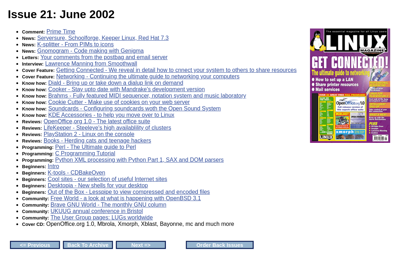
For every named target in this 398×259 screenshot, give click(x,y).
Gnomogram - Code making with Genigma (90, 51)
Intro (53, 166)
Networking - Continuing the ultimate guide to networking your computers (148, 76)
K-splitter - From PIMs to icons (75, 44)
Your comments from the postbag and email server (104, 57)
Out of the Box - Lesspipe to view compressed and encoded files (129, 192)
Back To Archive (88, 245)
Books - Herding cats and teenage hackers (97, 141)
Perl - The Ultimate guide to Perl (95, 147)
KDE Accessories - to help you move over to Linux (111, 115)
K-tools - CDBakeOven (76, 173)
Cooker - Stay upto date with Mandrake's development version (126, 89)
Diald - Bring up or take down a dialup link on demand (115, 83)
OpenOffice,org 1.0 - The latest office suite (97, 121)
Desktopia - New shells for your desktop (98, 185)
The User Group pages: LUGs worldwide (101, 217)
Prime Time (61, 32)
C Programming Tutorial (85, 153)
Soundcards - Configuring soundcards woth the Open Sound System (134, 108)
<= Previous (35, 245)
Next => (140, 245)
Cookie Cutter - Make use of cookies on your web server (119, 102)
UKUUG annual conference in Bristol (96, 211)
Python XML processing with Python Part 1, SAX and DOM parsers (139, 160)
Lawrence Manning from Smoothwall (91, 64)
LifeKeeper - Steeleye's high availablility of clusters (107, 128)
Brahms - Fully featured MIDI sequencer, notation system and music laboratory (147, 96)
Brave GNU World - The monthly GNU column (108, 205)
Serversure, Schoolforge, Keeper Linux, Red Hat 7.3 (103, 38)
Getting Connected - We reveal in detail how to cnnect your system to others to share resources (176, 70)
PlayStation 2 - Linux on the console (89, 134)
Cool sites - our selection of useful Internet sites (107, 179)
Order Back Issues (220, 245)
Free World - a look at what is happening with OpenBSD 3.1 (125, 198)
